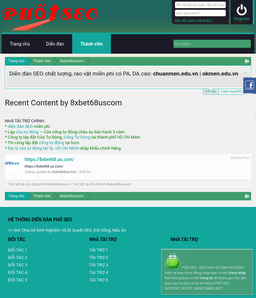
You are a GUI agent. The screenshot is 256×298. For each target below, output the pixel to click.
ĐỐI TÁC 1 (17, 250)
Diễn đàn (211, 91)
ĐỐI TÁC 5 (17, 280)
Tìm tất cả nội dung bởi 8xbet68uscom (39, 184)
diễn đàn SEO (20, 126)
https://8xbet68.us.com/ (49, 159)
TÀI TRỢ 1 (98, 250)
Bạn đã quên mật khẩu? (193, 21)
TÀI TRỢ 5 (98, 280)
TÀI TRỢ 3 (98, 265)
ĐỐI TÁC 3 (17, 265)
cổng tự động (51, 142)
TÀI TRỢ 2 (98, 257)
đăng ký (206, 278)
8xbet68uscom (64, 172)
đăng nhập (237, 273)
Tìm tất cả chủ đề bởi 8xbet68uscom (102, 184)
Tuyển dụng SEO (231, 91)
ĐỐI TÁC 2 (17, 257)
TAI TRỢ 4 (98, 272)
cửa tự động (27, 131)
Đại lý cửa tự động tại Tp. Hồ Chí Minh (43, 148)
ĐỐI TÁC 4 (17, 272)
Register (241, 18)
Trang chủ (20, 44)
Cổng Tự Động (76, 137)
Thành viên (91, 44)
